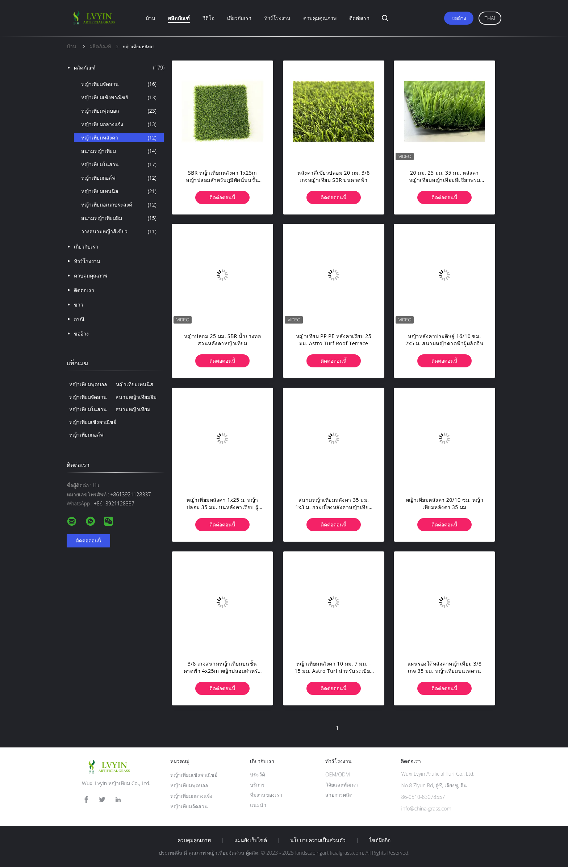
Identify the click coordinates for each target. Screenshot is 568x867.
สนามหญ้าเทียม (118, 151)
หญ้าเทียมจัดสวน (118, 84)
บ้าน (150, 17)
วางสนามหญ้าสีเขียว (118, 231)
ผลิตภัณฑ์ (179, 17)
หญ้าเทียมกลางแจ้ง (118, 124)
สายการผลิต (338, 794)
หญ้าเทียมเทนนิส (118, 191)
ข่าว (78, 304)
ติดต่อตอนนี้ (222, 197)
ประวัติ (257, 774)
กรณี (79, 319)
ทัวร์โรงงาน (277, 17)
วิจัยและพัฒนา (341, 784)
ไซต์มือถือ (379, 840)
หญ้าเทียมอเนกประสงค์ (118, 204)
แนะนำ (258, 804)
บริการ (257, 784)
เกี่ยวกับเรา (239, 17)
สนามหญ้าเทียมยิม (118, 218)
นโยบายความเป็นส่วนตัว (318, 840)
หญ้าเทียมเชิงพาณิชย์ (118, 97)
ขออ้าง (458, 17)
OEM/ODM (337, 774)
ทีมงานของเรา (266, 794)
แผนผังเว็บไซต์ (250, 840)
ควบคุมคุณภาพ (320, 17)
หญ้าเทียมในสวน (118, 164)
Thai (490, 18)
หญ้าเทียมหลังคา (118, 137)
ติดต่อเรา (359, 17)
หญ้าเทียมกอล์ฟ (118, 178)
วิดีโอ (208, 17)
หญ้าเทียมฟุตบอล (118, 111)
